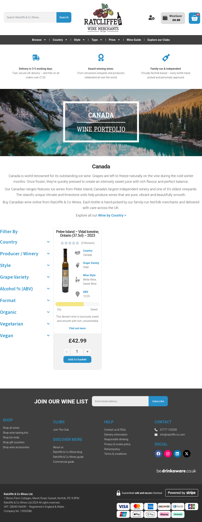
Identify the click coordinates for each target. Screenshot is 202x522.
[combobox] (30, 17)
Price (114, 40)
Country (60, 40)
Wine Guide (134, 40)
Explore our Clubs (158, 40)
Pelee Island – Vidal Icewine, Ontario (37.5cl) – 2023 (77, 233)
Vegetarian (25, 324)
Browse (39, 40)
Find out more (77, 328)
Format (25, 300)
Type (97, 40)
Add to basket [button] (77, 359)
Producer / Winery (25, 254)
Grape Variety (25, 277)
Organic (25, 312)
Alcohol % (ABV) (25, 289)
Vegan (25, 335)
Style (79, 40)
